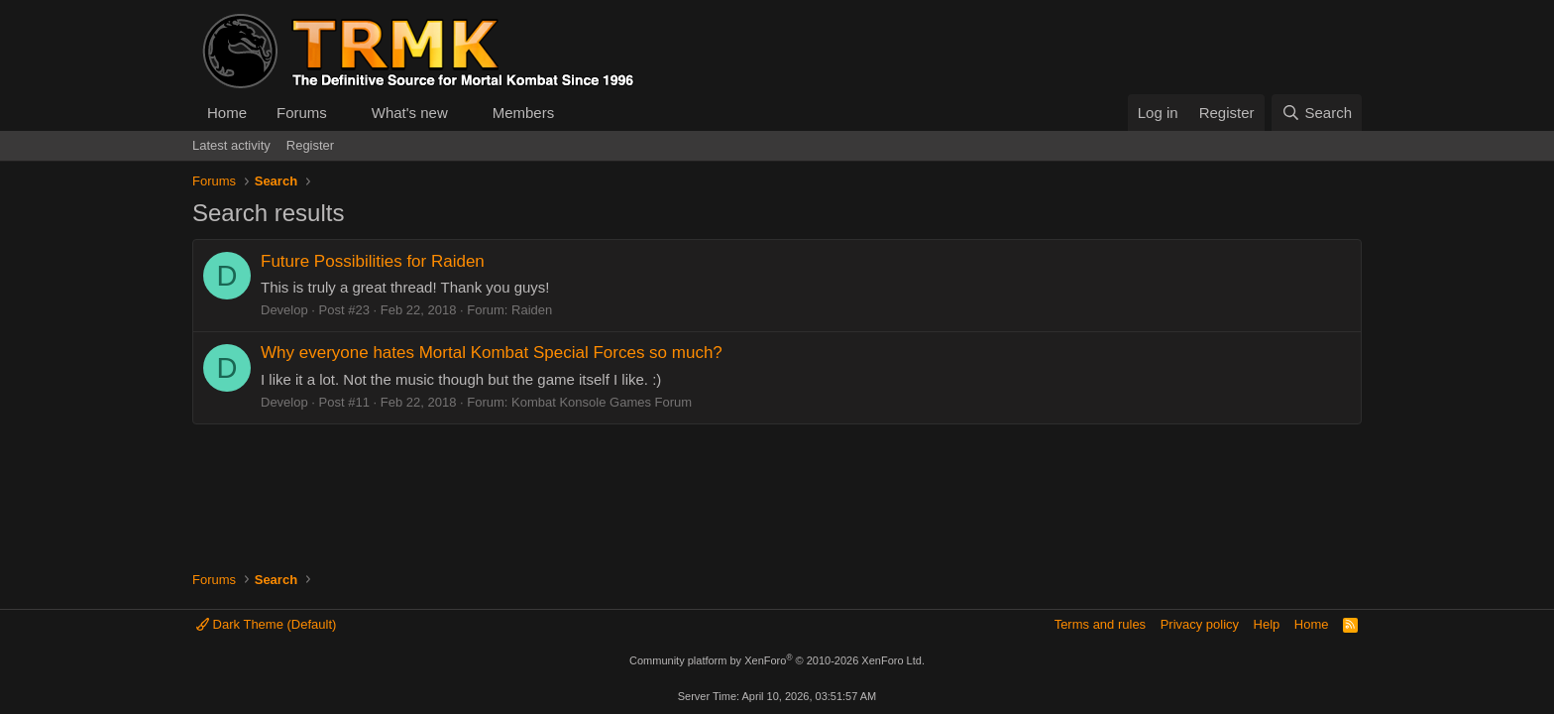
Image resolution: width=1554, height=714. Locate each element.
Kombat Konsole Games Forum (601, 402)
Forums (302, 112)
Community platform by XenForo (777, 660)
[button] (343, 112)
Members (524, 112)
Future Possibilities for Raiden (373, 261)
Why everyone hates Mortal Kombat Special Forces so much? (491, 352)
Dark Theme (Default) (266, 624)
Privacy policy (1200, 624)
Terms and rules (1100, 624)
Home (227, 112)
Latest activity (231, 145)
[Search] (1317, 112)
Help (1267, 624)
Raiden (531, 309)
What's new (410, 112)
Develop (284, 309)
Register (310, 145)
